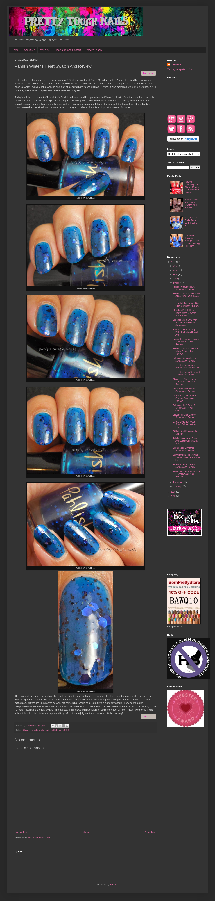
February (178, 482)
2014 (173, 262)
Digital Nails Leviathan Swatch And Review (184, 449)
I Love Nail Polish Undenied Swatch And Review (186, 373)
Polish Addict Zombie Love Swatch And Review (186, 359)
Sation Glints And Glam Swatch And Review (191, 203)
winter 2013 (63, 730)
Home (15, 50)
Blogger (113, 884)
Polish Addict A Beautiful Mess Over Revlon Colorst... (184, 408)
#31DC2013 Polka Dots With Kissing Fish (191, 221)
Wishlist (44, 50)
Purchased (148, 73)
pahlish (54, 730)
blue (31, 730)
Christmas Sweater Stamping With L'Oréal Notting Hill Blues (192, 240)
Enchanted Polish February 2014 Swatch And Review (186, 342)
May (175, 274)
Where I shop (94, 50)
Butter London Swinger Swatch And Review (184, 390)
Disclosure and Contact (68, 50)
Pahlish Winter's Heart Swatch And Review (184, 288)
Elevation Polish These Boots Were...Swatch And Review (184, 313)
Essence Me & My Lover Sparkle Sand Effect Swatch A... (185, 323)
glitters (37, 730)
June (176, 270)
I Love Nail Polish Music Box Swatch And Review (186, 366)
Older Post (150, 832)
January (177, 486)
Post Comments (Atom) (39, 837)
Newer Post (21, 832)
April (175, 278)
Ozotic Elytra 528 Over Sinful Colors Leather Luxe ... (184, 424)
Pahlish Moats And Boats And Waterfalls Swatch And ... (185, 441)
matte (47, 730)
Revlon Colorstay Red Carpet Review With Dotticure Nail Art (192, 187)
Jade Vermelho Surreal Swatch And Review (184, 465)
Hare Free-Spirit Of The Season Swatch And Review (184, 398)
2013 (173, 492)
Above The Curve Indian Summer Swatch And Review (184, 382)
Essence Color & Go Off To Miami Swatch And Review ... (186, 351)
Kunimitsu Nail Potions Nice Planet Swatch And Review (186, 474)
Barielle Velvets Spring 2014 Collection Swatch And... (185, 332)
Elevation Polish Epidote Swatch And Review (184, 416)
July (175, 266)
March (176, 283)
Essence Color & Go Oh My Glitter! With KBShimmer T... (186, 296)
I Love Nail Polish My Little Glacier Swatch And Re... (186, 304)
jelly (42, 730)
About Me (29, 50)
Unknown (176, 64)
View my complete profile (179, 69)
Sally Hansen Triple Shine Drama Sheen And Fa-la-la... (186, 458)
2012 (173, 496)
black (25, 730)
